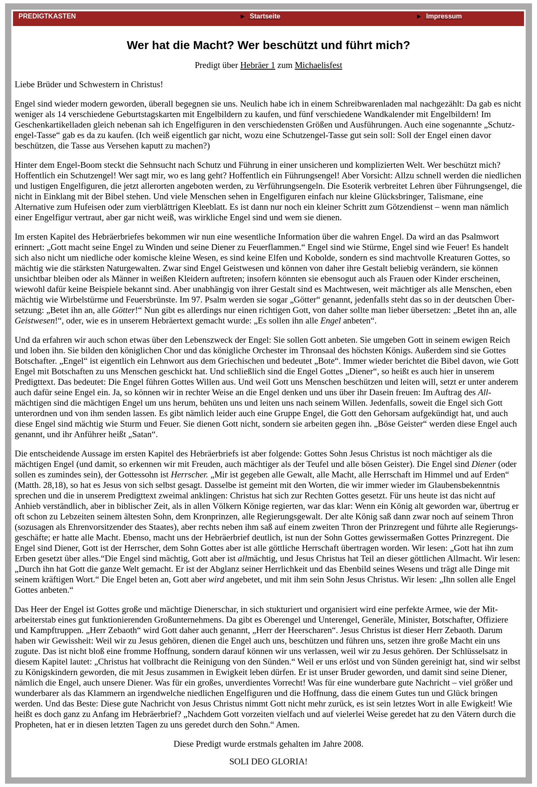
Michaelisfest (318, 65)
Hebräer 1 (257, 65)
